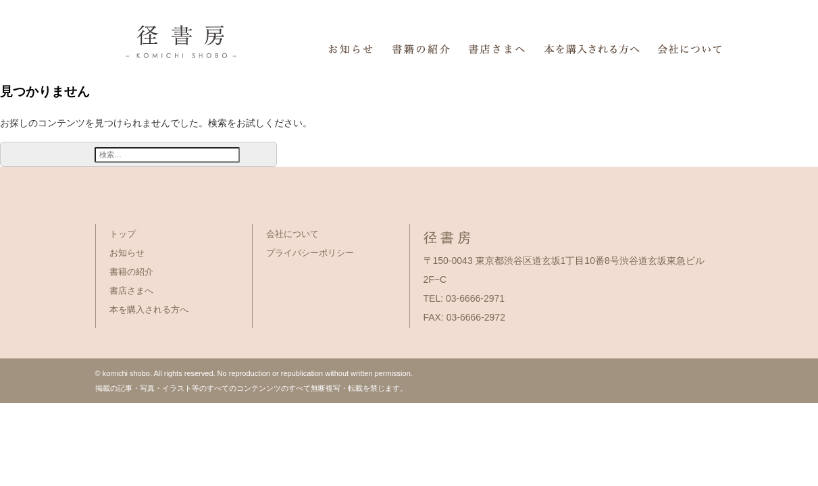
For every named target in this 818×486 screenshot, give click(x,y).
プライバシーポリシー (310, 253)
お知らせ (127, 253)
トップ (122, 234)
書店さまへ (131, 291)
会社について (292, 234)
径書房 (109, 27)
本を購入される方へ (148, 309)
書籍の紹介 (131, 272)
